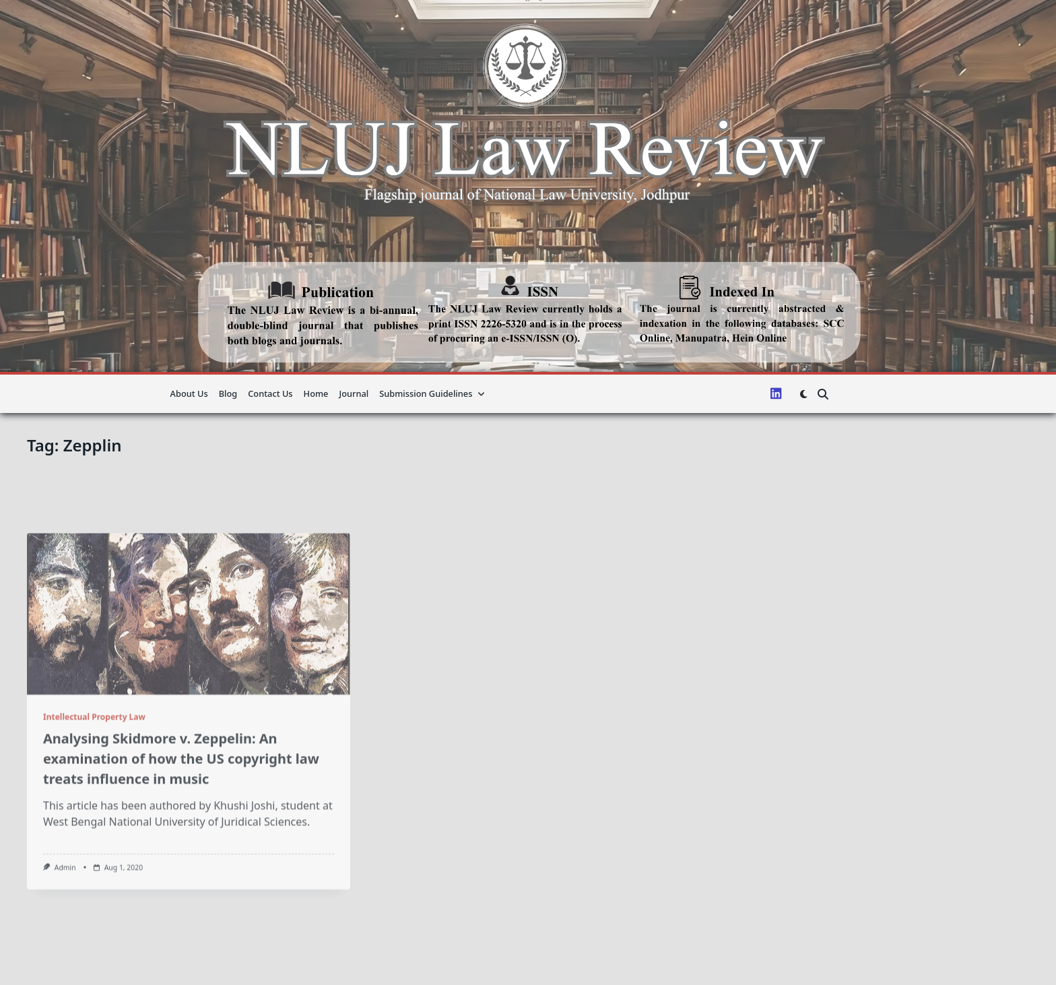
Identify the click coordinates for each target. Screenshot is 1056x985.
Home (316, 393)
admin (65, 950)
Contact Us (270, 393)
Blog (228, 393)
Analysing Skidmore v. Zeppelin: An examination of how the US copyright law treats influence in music (181, 841)
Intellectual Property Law (94, 799)
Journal (353, 393)
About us (189, 393)
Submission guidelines (432, 393)
